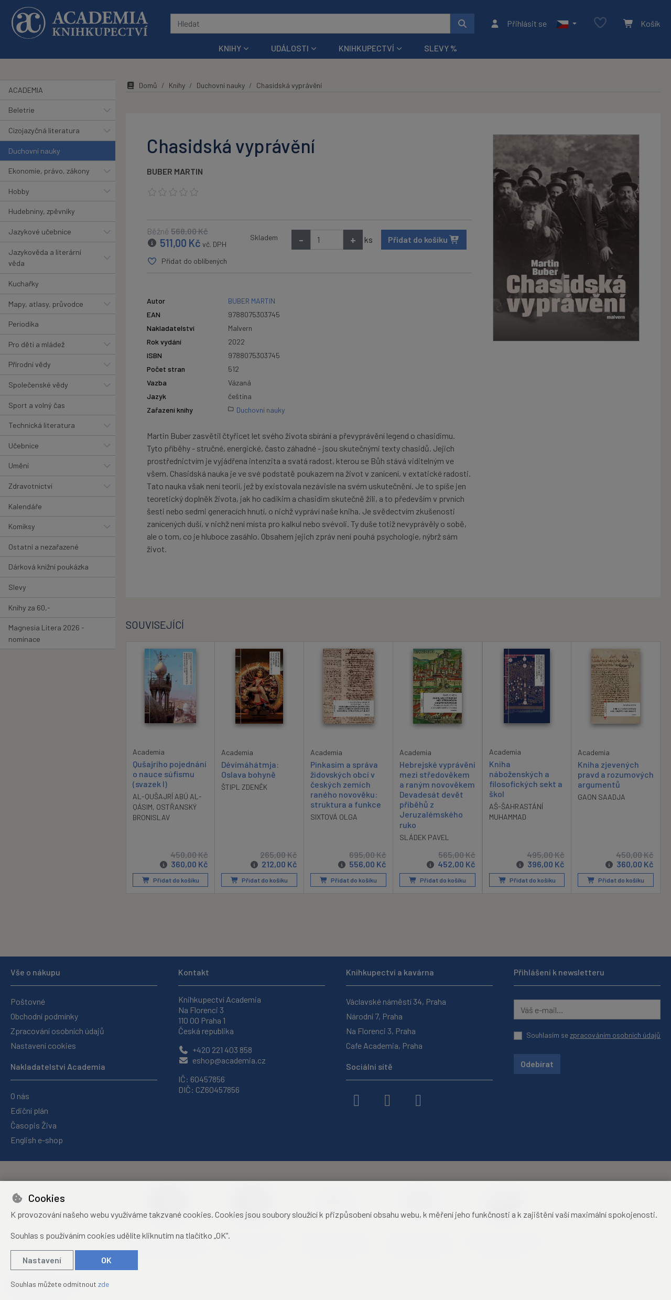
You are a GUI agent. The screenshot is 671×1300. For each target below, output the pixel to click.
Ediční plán (29, 1110)
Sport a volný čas (36, 405)
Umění (18, 465)
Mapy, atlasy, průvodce (45, 303)
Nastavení (42, 1260)
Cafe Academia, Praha (384, 1045)
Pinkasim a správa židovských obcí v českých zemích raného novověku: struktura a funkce (345, 784)
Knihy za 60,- (29, 607)
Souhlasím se (593, 1034)
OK (106, 1260)
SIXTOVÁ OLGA (334, 816)
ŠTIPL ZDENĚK (244, 786)
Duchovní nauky (34, 150)
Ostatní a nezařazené (43, 546)
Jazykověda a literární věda (44, 258)
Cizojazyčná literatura (44, 130)
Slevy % (440, 48)
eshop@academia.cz (222, 1060)
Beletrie (21, 109)
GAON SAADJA (601, 796)
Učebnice (23, 445)
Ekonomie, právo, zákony (49, 170)
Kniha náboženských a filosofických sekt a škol (525, 778)
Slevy (17, 587)
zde (103, 1284)
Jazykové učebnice (39, 231)
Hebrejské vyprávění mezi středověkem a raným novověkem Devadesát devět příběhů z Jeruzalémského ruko (437, 794)
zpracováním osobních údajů (615, 1034)
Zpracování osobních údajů (57, 1031)
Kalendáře (25, 506)
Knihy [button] (230, 48)
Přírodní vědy (29, 364)
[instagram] (387, 1099)
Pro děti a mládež (36, 344)
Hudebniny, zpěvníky (41, 211)
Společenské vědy (38, 384)
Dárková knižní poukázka (48, 566)
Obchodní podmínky (44, 1016)
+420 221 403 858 (215, 1050)
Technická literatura (41, 425)
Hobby (18, 191)
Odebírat (537, 1064)
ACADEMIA (25, 89)
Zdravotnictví (30, 485)
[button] (566, 23)
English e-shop (36, 1140)
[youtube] (418, 1099)
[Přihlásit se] (518, 23)
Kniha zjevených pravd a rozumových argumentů (616, 774)
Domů (141, 85)
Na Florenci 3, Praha (381, 1031)
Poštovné (27, 1001)
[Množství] (326, 240)
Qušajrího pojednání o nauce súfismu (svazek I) (170, 773)
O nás (19, 1096)
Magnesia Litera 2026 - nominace (46, 633)
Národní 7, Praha (374, 1016)
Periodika (23, 323)
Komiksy (21, 526)
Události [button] (290, 48)
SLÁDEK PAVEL (424, 837)
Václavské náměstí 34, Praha (396, 1001)
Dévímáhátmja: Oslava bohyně (250, 769)
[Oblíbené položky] (600, 23)
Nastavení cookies (43, 1045)
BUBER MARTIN (175, 171)
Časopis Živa (33, 1125)
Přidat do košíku (424, 239)
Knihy (177, 85)
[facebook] (356, 1099)
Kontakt (193, 972)
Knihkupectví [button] (366, 48)
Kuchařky (23, 283)
